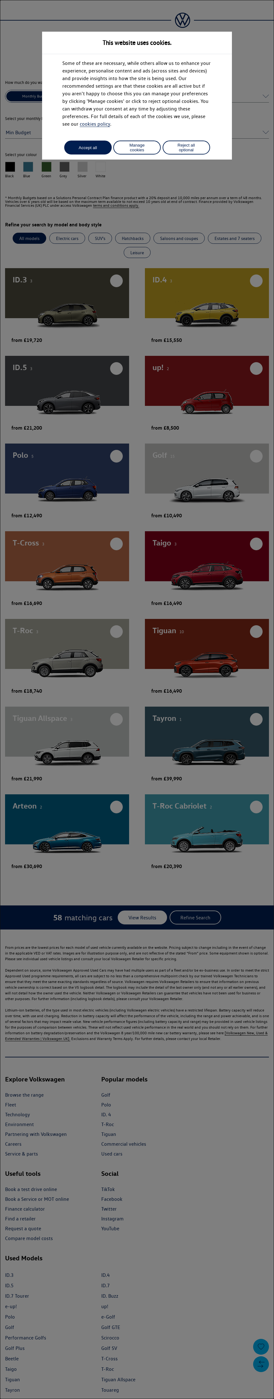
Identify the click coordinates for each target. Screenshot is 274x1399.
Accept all (88, 147)
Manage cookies (137, 147)
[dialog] (137, 699)
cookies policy (95, 124)
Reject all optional (186, 147)
